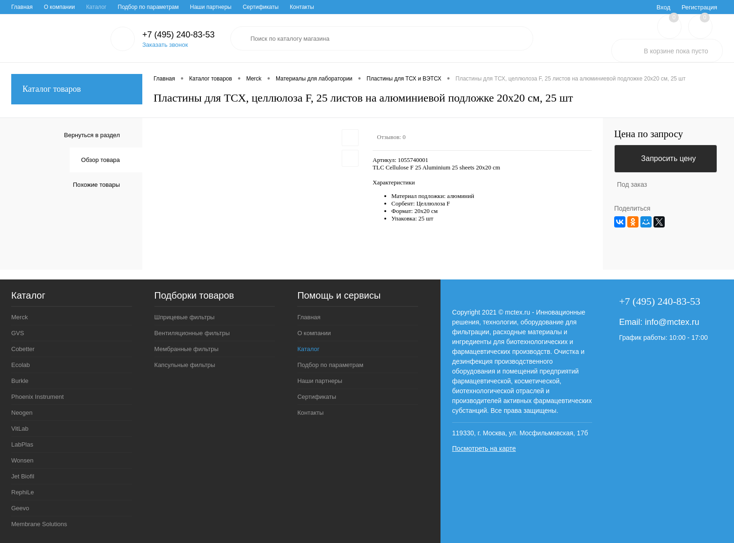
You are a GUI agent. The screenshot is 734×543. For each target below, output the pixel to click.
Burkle (20, 380)
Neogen (22, 412)
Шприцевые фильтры (184, 317)
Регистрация (699, 7)
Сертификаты (260, 7)
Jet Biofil (22, 476)
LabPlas (22, 444)
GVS (17, 333)
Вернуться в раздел (92, 135)
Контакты (302, 7)
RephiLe (22, 492)
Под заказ (632, 184)
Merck (19, 317)
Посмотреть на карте (484, 448)
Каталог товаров (76, 89)
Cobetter (23, 348)
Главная (22, 7)
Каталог (96, 7)
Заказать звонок (165, 44)
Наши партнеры (211, 7)
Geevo (20, 508)
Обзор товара (100, 159)
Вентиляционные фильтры (192, 333)
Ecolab (20, 364)
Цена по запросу (648, 134)
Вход (663, 7)
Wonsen (22, 460)
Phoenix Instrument (37, 396)
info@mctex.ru (672, 322)
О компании (59, 7)
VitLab (20, 428)
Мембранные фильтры (186, 348)
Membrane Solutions (39, 524)
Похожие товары (96, 184)
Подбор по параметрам (148, 7)
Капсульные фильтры (184, 364)
